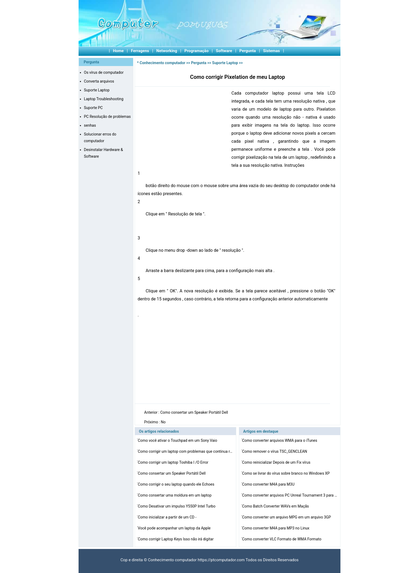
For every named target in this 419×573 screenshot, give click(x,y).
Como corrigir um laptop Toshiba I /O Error (173, 462)
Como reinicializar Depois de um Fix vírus (276, 462)
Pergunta (247, 50)
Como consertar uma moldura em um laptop (175, 495)
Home (118, 50)
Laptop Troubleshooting (103, 99)
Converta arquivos (99, 81)
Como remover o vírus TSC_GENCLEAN (275, 451)
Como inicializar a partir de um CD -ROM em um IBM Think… (167, 518)
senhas (90, 125)
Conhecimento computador (162, 63)
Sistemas (271, 50)
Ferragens (140, 50)
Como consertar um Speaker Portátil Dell (194, 412)
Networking (166, 50)
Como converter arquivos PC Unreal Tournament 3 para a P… (290, 495)
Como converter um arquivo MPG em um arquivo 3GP (287, 517)
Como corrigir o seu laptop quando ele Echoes (176, 484)
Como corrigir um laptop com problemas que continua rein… (186, 451)
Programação (196, 50)
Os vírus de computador (104, 72)
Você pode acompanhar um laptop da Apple (175, 528)
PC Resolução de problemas (107, 116)
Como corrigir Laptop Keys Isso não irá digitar (176, 539)
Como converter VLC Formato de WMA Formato (282, 539)
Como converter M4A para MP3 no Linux (276, 528)
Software (224, 50)
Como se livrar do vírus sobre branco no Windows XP (286, 473)
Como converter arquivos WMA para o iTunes (280, 440)
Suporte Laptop (97, 90)
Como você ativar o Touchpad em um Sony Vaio (178, 440)
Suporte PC (93, 108)
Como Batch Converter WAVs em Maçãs (276, 506)
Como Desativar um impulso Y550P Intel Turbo (177, 506)
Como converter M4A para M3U (269, 484)
